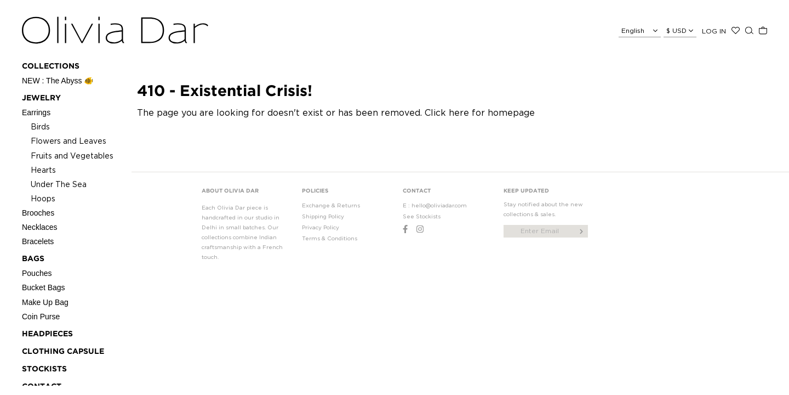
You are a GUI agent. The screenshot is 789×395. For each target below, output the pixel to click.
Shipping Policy (323, 216)
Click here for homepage (480, 112)
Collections (50, 66)
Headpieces (47, 334)
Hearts (43, 170)
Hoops (43, 198)
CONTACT (417, 191)
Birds (40, 126)
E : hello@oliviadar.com (435, 205)
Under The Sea (59, 184)
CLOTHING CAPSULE (63, 351)
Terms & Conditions (329, 238)
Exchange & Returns (331, 205)
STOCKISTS (44, 369)
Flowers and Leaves (68, 141)
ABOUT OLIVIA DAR (230, 191)
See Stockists (422, 216)
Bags (33, 259)
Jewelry (41, 98)
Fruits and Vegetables (72, 155)
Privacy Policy (320, 227)
